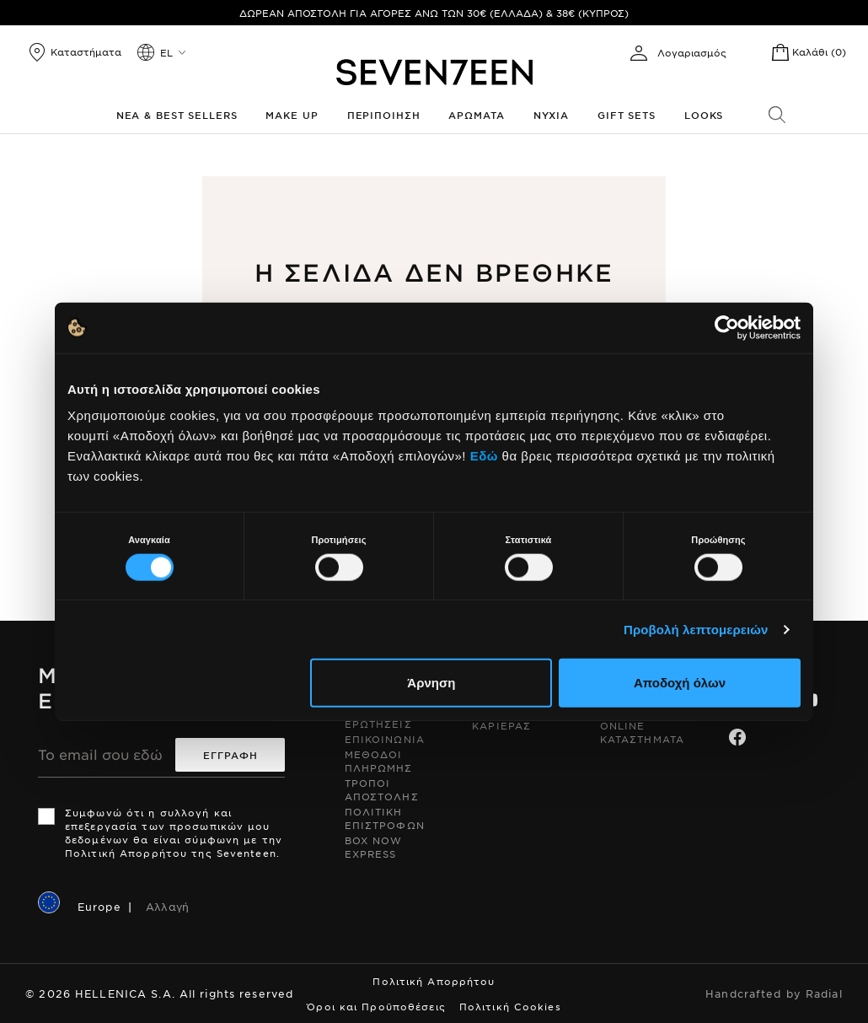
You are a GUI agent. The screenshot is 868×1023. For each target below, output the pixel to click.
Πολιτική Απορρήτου (433, 981)
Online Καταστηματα (642, 732)
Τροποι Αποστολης (382, 789)
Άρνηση (431, 683)
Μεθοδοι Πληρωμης (379, 760)
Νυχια (551, 115)
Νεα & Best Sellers (177, 115)
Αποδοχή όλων (680, 683)
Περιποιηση (384, 115)
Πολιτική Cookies (510, 1006)
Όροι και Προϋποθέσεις (376, 1006)
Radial (824, 993)
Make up (291, 115)
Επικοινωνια (385, 739)
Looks (703, 115)
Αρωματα (476, 115)
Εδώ (484, 456)
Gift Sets (626, 115)
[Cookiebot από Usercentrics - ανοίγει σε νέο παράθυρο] (727, 327)
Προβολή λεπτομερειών (696, 629)
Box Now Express (374, 846)
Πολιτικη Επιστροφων (385, 818)
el (166, 52)
